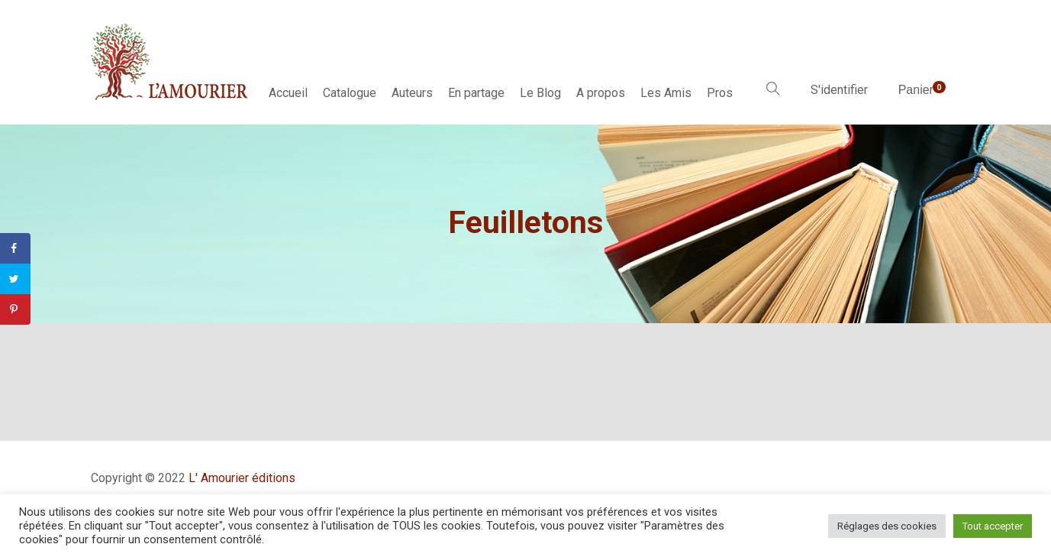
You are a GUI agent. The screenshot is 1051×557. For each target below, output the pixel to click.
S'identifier (839, 90)
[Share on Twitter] (15, 279)
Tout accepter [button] (992, 526)
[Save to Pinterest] (15, 309)
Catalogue (349, 93)
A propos (600, 93)
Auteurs (412, 93)
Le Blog (540, 93)
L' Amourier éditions (242, 478)
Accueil (288, 93)
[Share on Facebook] (15, 248)
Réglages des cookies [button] (887, 526)
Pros (720, 93)
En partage (476, 93)
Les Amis (666, 93)
